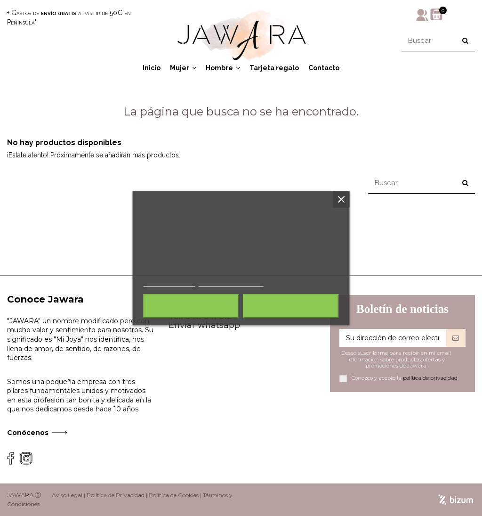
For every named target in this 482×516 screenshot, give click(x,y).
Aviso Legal (67, 495)
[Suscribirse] (456, 338)
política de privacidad (430, 378)
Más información (169, 282)
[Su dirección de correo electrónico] (392, 338)
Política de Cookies (174, 495)
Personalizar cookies (231, 282)
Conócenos (27, 432)
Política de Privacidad (116, 495)
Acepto (290, 306)
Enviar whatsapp (204, 325)
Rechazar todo (191, 306)
